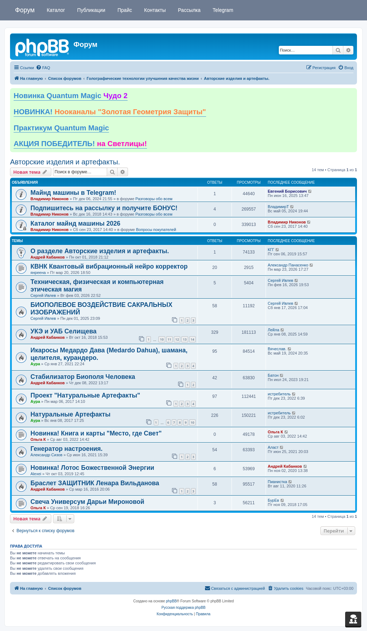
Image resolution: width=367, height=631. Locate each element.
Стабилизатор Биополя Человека (82, 376)
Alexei (35, 474)
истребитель (279, 394)
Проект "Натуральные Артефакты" (85, 395)
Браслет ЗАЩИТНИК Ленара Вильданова (94, 483)
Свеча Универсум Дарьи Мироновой (87, 501)
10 (161, 339)
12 (177, 339)
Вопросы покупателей (156, 229)
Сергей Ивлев (43, 295)
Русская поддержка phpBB (183, 608)
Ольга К (38, 439)
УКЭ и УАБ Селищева (63, 331)
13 (184, 339)
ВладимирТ (278, 206)
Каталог (55, 10)
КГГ (271, 249)
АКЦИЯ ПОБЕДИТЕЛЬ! (80, 144)
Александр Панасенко (288, 265)
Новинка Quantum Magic (71, 96)
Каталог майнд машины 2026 (75, 223)
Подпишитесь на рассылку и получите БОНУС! (103, 208)
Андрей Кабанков (47, 257)
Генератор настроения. (66, 448)
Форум (25, 10)
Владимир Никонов (49, 199)
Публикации (90, 10)
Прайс (124, 10)
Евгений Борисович (287, 191)
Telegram (222, 10)
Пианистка (277, 482)
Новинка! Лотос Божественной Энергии (92, 467)
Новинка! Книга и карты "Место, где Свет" (96, 433)
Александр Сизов (46, 455)
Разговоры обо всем (153, 199)
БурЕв (273, 500)
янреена (38, 272)
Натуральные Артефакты (70, 414)
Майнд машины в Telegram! (73, 192)
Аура (35, 364)
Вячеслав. (277, 349)
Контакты (154, 10)
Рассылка (189, 10)
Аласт (273, 447)
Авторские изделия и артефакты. (65, 162)
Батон (273, 375)
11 (169, 339)
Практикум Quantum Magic (61, 128)
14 (192, 339)
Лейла (273, 330)
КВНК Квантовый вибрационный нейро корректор (108, 266)
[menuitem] (43, 67)
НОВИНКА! (110, 112)
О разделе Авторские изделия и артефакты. (99, 251)
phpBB (171, 601)
